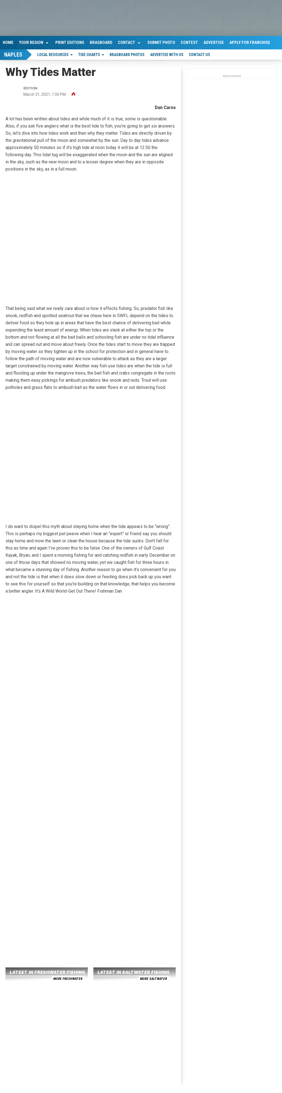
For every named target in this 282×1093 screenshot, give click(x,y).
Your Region (31, 42)
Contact (126, 42)
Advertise (214, 42)
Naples (13, 54)
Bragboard (101, 42)
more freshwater (68, 979)
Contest (189, 42)
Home (8, 42)
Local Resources (53, 54)
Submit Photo (161, 42)
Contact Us (199, 54)
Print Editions (69, 42)
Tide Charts (89, 54)
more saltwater (153, 979)
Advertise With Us (166, 54)
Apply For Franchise (249, 42)
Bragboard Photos (127, 54)
